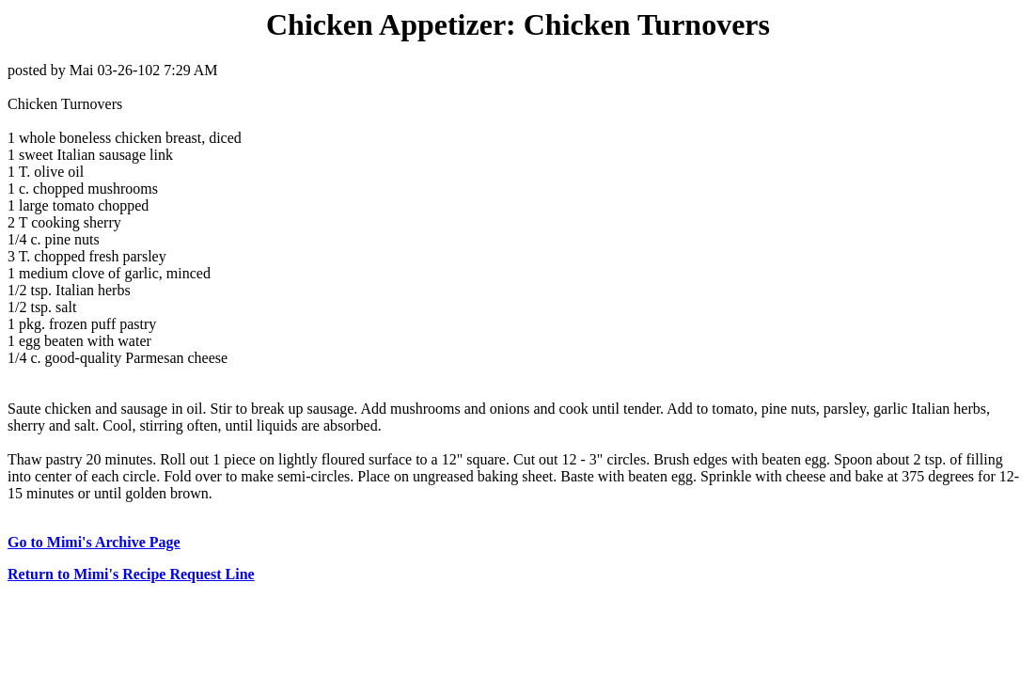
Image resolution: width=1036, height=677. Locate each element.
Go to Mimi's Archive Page (94, 542)
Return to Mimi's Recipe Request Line (131, 574)
